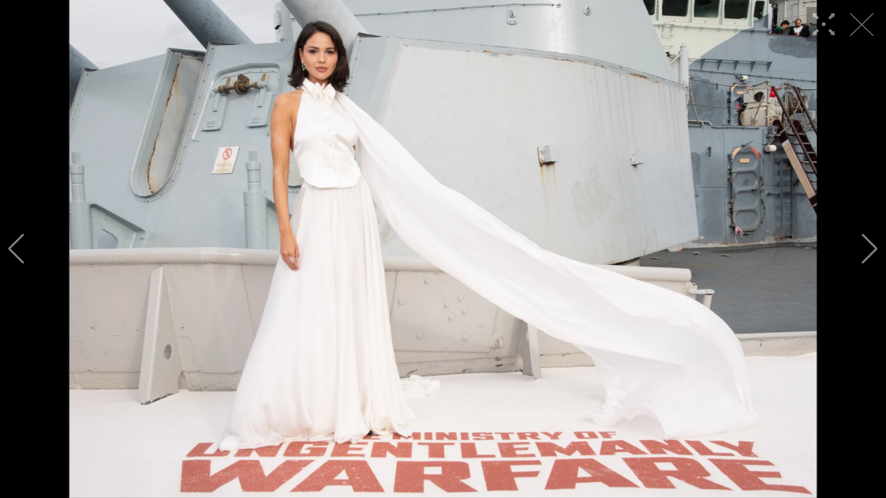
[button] (16, 249)
